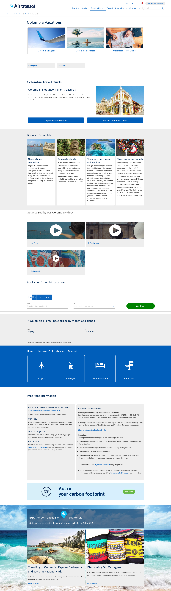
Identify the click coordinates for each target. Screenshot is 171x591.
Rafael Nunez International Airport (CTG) (45, 411)
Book (74, 8)
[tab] (56, 234)
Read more (33, 583)
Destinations (97, 8)
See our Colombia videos (115, 120)
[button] (35, 297)
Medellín (61, 65)
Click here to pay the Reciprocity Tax (92, 430)
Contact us (134, 8)
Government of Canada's (119, 473)
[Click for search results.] (163, 8)
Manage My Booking (155, 3)
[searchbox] (153, 8)
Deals (83, 8)
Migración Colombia (102, 464)
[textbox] (47, 306)
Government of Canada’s (37, 447)
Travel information (116, 8)
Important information (56, 120)
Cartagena (32, 65)
